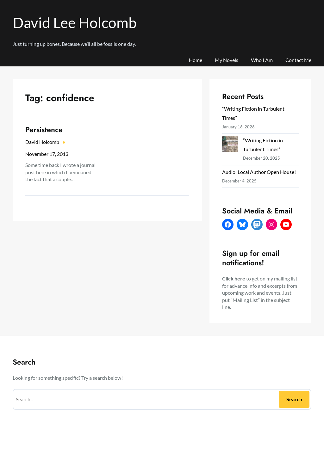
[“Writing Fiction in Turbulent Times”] (230, 145)
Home (195, 60)
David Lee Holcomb (75, 22)
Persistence (44, 129)
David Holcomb (42, 142)
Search (294, 399)
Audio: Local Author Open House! (259, 172)
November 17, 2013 (46, 154)
